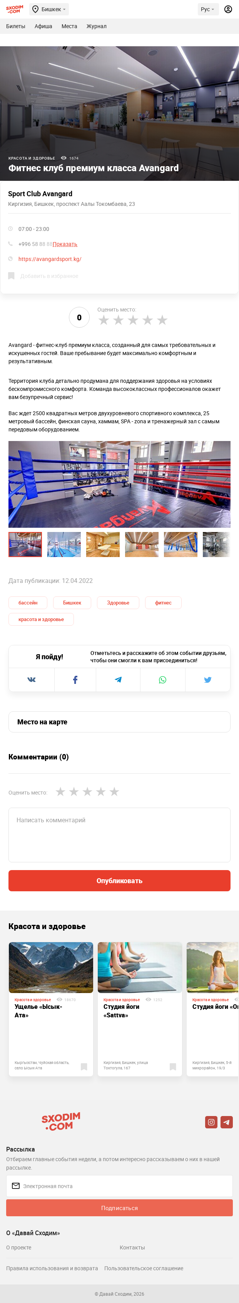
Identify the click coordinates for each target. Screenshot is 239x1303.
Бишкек (72, 602)
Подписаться (119, 1208)
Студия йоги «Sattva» (121, 1010)
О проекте (18, 1247)
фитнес (163, 602)
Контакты (132, 1247)
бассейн (27, 602)
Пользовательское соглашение (143, 1268)
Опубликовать (119, 880)
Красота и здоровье (31, 158)
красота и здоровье (41, 619)
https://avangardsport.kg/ (50, 259)
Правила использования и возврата (52, 1268)
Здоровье (118, 602)
